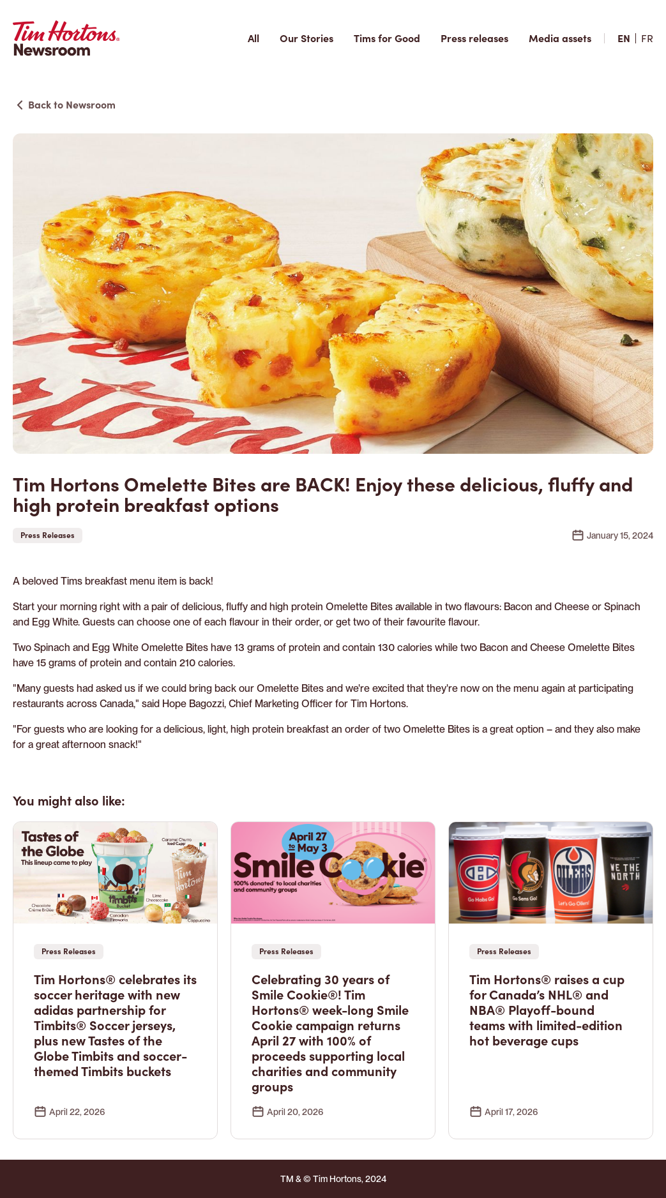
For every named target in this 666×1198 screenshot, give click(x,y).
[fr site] (647, 38)
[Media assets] (560, 38)
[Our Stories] (306, 38)
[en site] (623, 38)
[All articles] (253, 38)
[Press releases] (474, 38)
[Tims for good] (387, 38)
